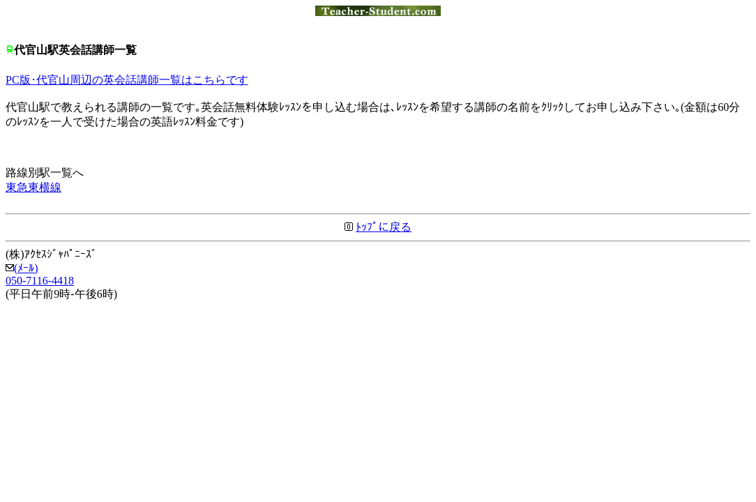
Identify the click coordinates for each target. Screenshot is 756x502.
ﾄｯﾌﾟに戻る (383, 227)
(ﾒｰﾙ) (22, 268)
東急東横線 (33, 187)
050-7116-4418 (40, 281)
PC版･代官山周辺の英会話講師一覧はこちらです (127, 80)
